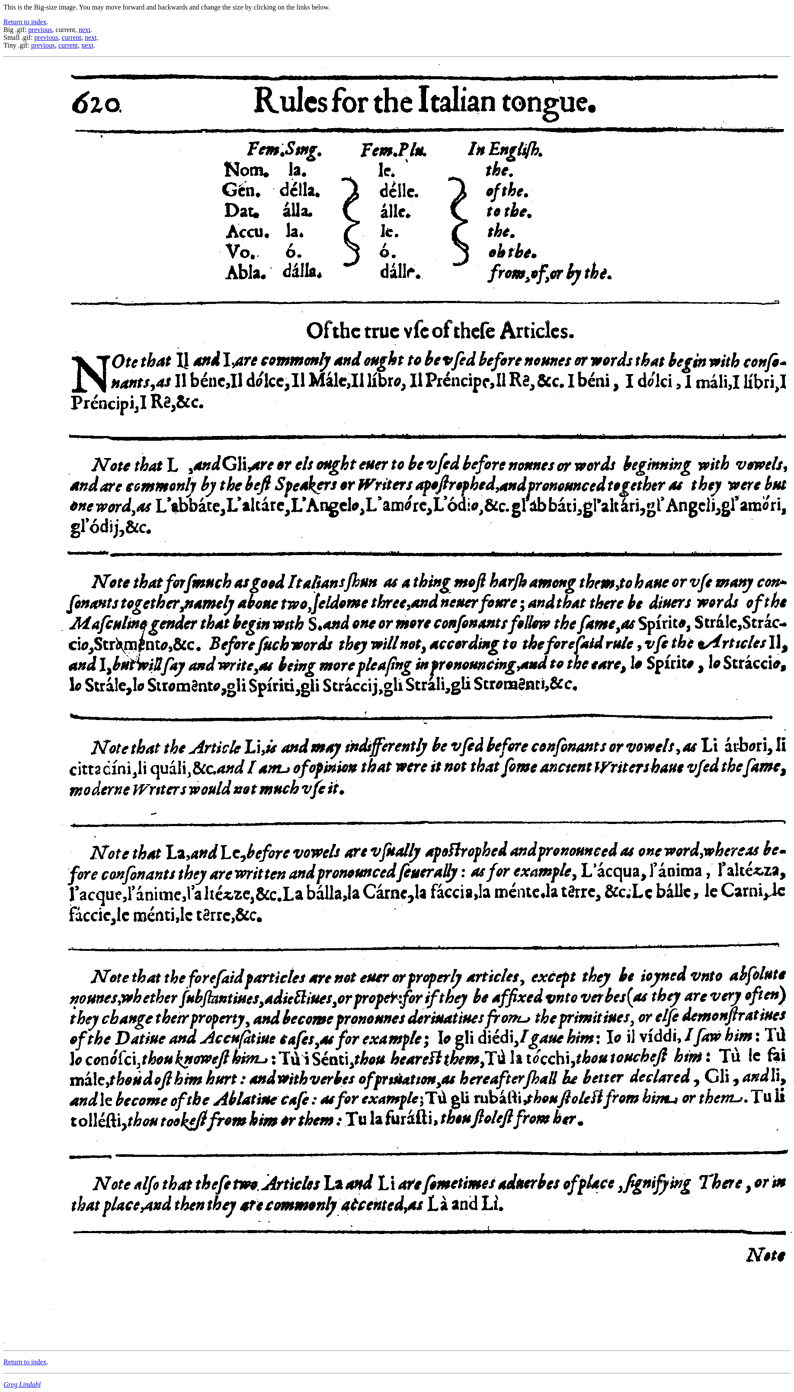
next (85, 29)
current (71, 37)
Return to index (25, 22)
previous (40, 29)
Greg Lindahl (22, 1384)
